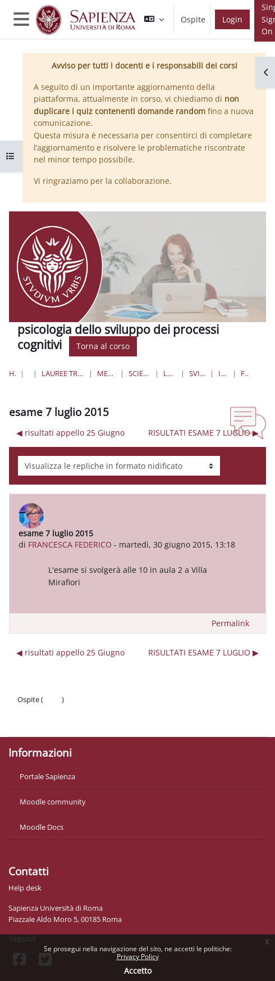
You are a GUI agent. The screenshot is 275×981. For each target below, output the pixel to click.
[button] (154, 19)
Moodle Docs (41, 827)
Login (232, 19)
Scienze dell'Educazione (139, 373)
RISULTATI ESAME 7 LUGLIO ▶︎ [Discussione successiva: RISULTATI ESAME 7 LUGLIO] (203, 432)
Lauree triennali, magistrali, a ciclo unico (63, 373)
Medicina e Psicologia (106, 373)
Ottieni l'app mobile (50, 722)
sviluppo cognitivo (197, 373)
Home (12, 373)
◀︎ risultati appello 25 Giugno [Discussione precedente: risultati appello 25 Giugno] (70, 432)
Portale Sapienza (47, 776)
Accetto (138, 970)
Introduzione (223, 373)
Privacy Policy (138, 956)
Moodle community (53, 802)
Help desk (25, 888)
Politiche (31, 711)
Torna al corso (103, 346)
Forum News (245, 373)
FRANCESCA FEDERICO (70, 544)
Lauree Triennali (169, 373)
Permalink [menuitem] (230, 623)
